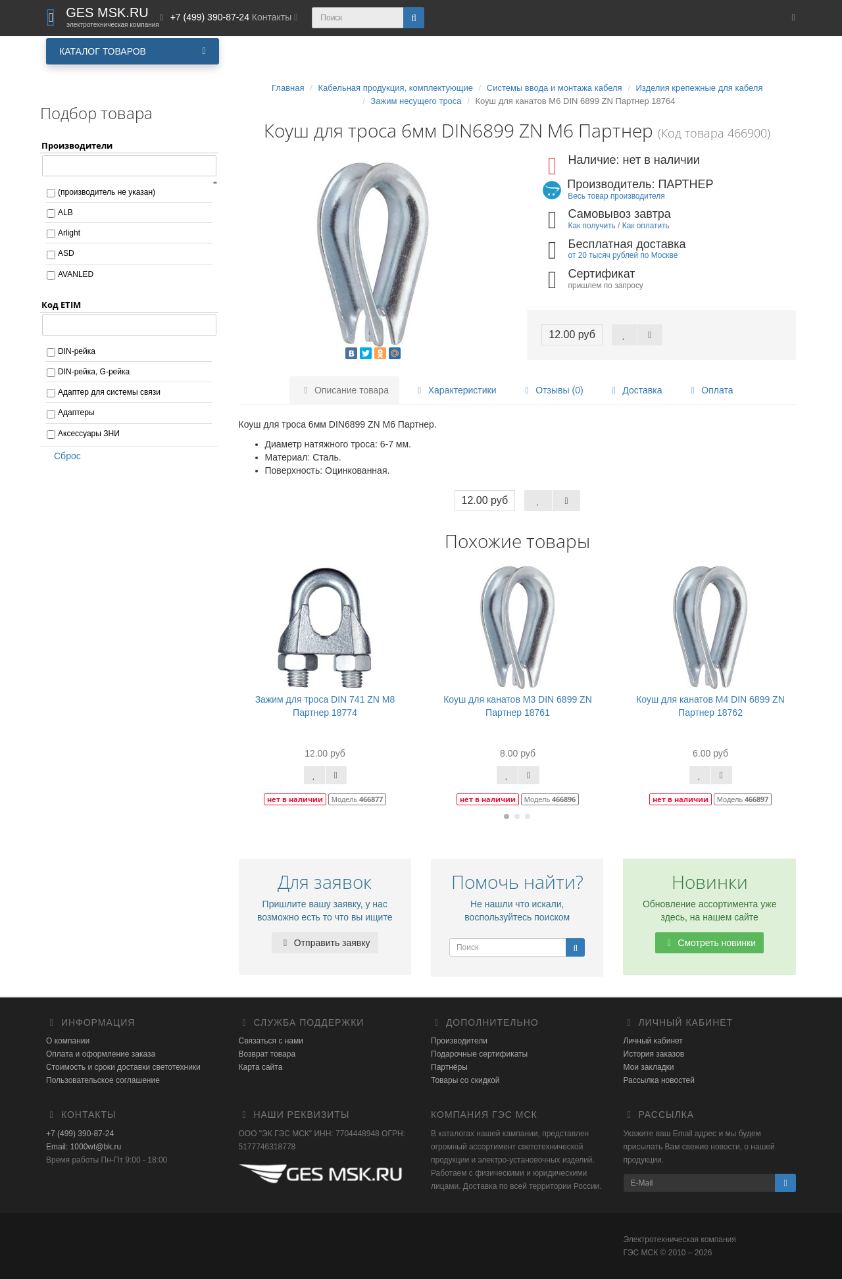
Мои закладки (649, 1067)
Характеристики (455, 390)
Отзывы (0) (552, 390)
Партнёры (449, 1067)
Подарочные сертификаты (479, 1054)
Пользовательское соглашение (103, 1080)
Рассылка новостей (659, 1080)
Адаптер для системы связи (109, 392)
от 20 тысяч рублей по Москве (623, 255)
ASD (66, 253)
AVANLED (75, 274)
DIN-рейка (76, 351)
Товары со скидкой (465, 1080)
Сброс (63, 456)
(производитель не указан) (106, 192)
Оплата (710, 390)
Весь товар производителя (616, 196)
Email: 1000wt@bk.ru (83, 1146)
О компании (67, 1040)
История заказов (654, 1054)
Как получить (592, 225)
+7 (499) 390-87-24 (80, 1133)
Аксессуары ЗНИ (89, 433)
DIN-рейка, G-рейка (94, 371)
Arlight (69, 233)
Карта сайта (261, 1067)
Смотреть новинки (709, 943)
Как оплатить (646, 225)
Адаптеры (76, 412)
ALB (65, 212)
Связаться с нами (271, 1040)
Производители (459, 1040)
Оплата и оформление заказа (100, 1054)
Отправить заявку (325, 943)
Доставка (635, 390)
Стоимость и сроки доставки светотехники (123, 1067)
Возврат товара (267, 1054)
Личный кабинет (653, 1040)
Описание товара (344, 390)
